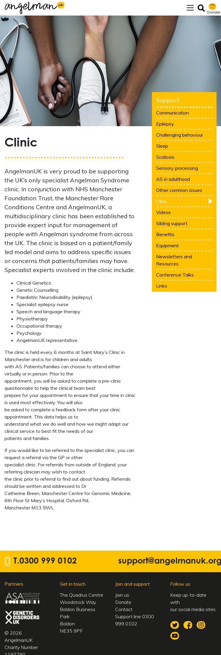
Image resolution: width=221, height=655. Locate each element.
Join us (122, 595)
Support (167, 100)
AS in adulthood (173, 179)
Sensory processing (177, 168)
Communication (172, 113)
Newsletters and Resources (174, 260)
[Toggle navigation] (190, 7)
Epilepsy (165, 124)
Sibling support (172, 223)
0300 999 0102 (48, 561)
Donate (123, 602)
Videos (163, 212)
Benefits (165, 234)
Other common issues (179, 190)
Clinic (161, 201)
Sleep (162, 146)
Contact (123, 609)
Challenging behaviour (179, 135)
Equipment (167, 245)
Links (161, 286)
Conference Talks (175, 275)
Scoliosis (165, 157)
